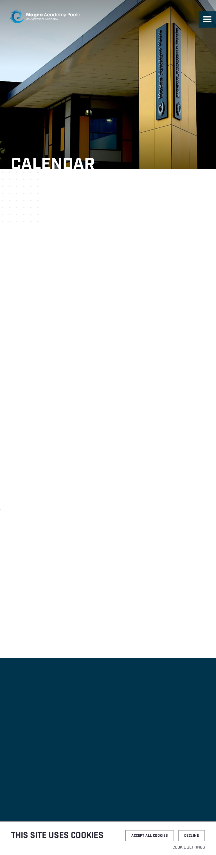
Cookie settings (188, 847)
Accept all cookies (149, 836)
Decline (191, 836)
